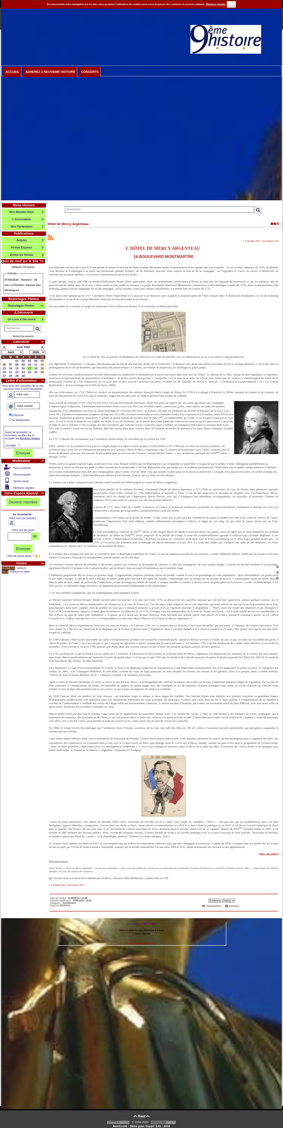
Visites (30, 563)
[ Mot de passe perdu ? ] (23, 555)
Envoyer (23, 453)
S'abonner (16, 415)
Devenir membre (23, 502)
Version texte (21, 481)
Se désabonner (19, 420)
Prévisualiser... (213, 906)
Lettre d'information (25, 380)
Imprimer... (233, 906)
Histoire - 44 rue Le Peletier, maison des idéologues (22, 285)
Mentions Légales (23, 487)
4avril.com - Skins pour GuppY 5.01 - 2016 (141, 1126)
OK (231, 4)
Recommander (22, 474)
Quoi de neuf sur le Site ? (23, 261)
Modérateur (28, 461)
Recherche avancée (23, 336)
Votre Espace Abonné (24, 493)
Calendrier (29, 341)
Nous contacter (22, 468)
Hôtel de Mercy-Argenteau (68, 224)
